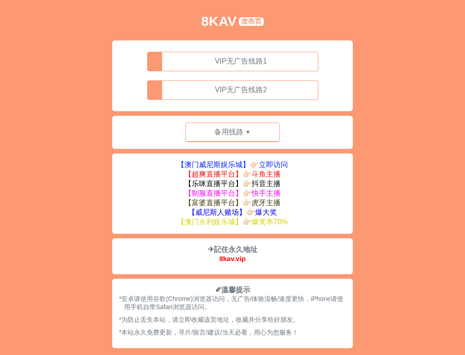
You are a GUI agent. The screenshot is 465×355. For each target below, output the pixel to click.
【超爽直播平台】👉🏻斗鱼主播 (232, 174)
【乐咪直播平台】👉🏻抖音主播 (232, 183)
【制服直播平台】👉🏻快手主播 (232, 193)
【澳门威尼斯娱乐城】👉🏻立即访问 (232, 164)
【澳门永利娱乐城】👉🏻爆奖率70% (232, 222)
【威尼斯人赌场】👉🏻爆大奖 (232, 212)
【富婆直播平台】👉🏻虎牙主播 (232, 203)
